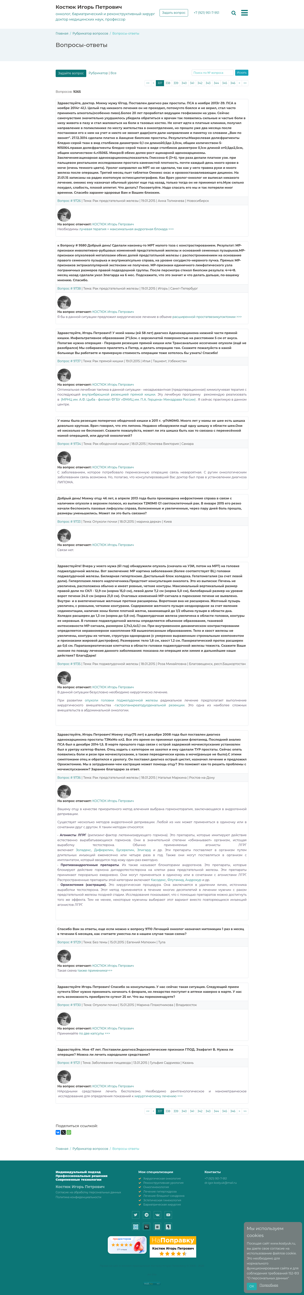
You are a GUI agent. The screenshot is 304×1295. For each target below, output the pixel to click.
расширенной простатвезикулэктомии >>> (207, 317)
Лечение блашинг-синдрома (163, 1196)
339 (176, 83)
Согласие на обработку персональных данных (88, 1192)
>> (245, 83)
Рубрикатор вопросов (90, 33)
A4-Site (152, 1274)
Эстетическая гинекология (162, 1200)
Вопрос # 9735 (68, 664)
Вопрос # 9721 (68, 1063)
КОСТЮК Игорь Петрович (113, 224)
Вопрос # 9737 (69, 361)
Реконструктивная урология (163, 1183)
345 (224, 83)
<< (147, 83)
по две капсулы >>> (94, 1033)
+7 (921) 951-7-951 (206, 13)
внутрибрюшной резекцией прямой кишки (118, 394)
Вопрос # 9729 (69, 942)
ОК (251, 1286)
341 (192, 83)
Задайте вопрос (71, 73)
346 (232, 83)
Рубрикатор (98, 73)
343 (208, 83)
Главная (62, 33)
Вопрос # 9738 (69, 288)
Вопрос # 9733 (69, 521)
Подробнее (269, 1285)
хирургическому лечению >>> (158, 1096)
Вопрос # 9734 (69, 444)
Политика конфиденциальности (78, 1197)
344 (216, 83)
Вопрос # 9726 (69, 201)
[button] (244, 13)
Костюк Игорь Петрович (89, 7)
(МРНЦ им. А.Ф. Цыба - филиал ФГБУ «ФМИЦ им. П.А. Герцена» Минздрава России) (128, 399)
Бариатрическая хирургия (162, 1204)
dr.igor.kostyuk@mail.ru (221, 1183)
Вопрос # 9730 (69, 1005)
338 (168, 83)
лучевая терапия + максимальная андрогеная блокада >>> (126, 229)
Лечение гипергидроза (160, 1191)
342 (200, 83)
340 (184, 83)
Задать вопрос (174, 13)
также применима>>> (95, 970)
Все (114, 73)
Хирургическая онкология (162, 1178)
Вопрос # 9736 (69, 777)
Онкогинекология (156, 1187)
